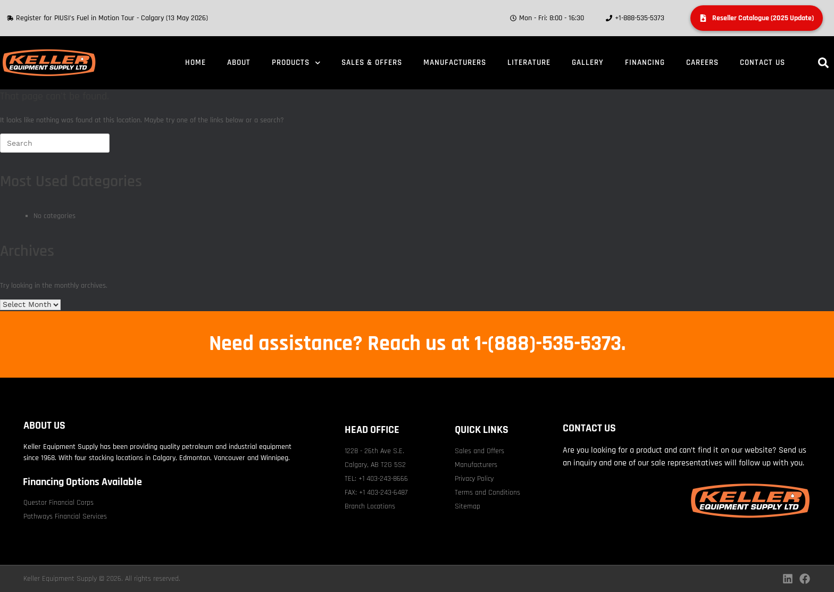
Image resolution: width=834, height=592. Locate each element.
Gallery (588, 62)
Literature (529, 62)
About (239, 62)
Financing (645, 62)
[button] (823, 62)
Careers (702, 62)
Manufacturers (454, 62)
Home (195, 62)
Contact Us (762, 62)
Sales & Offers (371, 62)
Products (296, 63)
